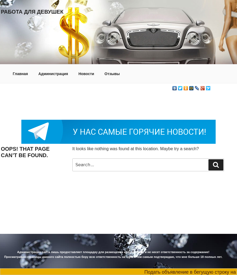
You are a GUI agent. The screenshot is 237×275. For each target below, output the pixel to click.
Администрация (53, 74)
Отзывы (112, 74)
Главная (20, 74)
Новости (86, 74)
